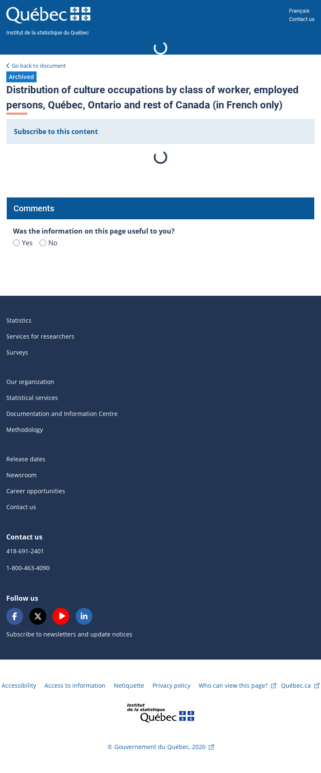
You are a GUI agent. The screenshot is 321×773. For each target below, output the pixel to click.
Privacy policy (171, 685)
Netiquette (129, 685)
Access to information (75, 685)
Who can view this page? (233, 685)
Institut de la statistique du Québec (47, 32)
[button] (21, 76)
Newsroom (21, 475)
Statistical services (32, 398)
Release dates (25, 459)
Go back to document (39, 65)
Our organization (30, 382)
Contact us (302, 19)
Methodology (24, 430)
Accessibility (19, 685)
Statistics (19, 320)
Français (299, 11)
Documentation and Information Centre (62, 414)
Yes (23, 242)
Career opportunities (35, 491)
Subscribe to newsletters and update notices (69, 634)
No (48, 242)
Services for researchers (40, 336)
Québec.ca (296, 685)
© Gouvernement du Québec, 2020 (156, 747)
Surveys (17, 352)
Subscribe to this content (56, 131)
